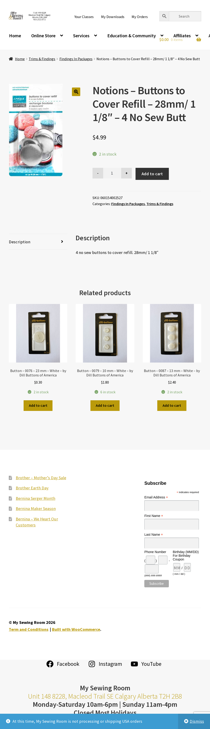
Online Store (43, 35)
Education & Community (131, 35)
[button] (76, 92)
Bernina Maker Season (36, 508)
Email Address (156, 497)
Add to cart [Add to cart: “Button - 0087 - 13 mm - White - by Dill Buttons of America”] (172, 405)
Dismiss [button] (197, 721)
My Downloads (112, 16)
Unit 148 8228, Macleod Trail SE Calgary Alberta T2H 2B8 (105, 696)
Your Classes (84, 16)
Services (81, 35)
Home (15, 35)
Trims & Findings (42, 58)
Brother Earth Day (32, 488)
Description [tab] (19, 241)
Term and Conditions (28, 629)
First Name (153, 516)
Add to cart (152, 173)
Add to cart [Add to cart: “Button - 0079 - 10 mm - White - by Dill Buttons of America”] (105, 405)
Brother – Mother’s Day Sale (41, 477)
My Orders (140, 16)
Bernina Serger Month (35, 498)
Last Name (153, 534)
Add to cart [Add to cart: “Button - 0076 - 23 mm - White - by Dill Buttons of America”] (38, 405)
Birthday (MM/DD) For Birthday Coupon (186, 555)
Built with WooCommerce (76, 629)
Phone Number (155, 552)
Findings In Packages (76, 58)
